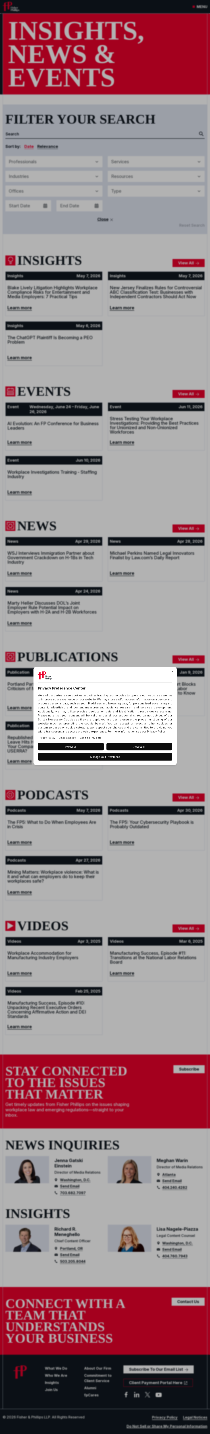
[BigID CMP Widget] (105, 717)
